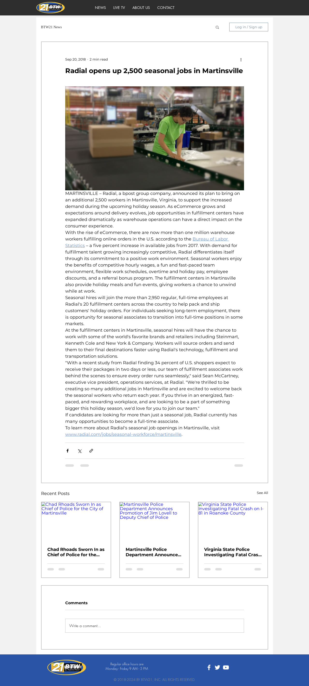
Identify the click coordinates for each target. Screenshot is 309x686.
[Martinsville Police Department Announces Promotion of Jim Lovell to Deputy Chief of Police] (154, 521)
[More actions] (241, 59)
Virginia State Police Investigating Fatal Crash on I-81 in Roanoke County (232, 552)
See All (262, 493)
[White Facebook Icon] (209, 667)
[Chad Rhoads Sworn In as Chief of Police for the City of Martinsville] (76, 521)
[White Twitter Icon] (217, 667)
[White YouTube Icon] (226, 667)
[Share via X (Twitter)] (79, 450)
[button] (217, 27)
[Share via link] (91, 450)
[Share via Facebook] (67, 450)
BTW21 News (51, 27)
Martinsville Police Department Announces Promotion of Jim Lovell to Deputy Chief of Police (154, 552)
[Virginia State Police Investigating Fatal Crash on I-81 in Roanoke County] (233, 521)
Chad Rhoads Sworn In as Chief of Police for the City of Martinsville (76, 552)
